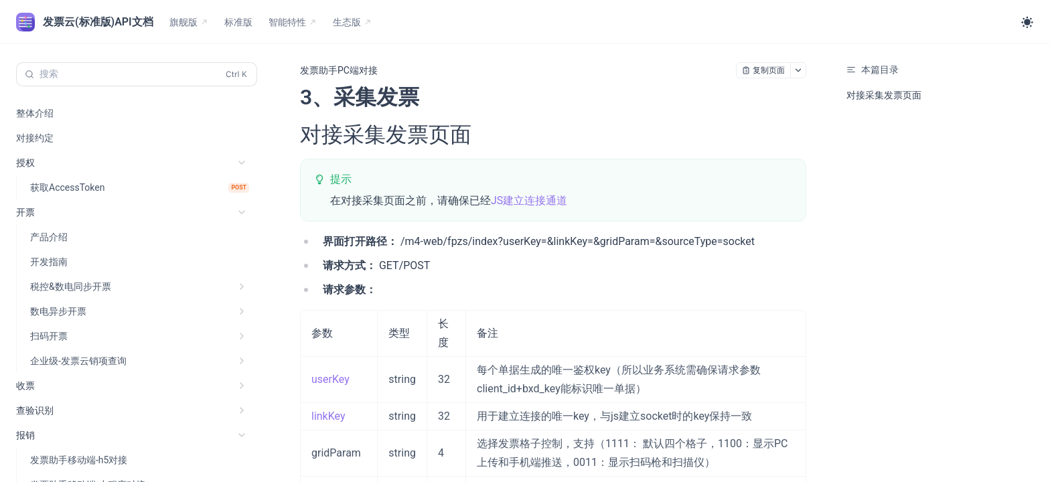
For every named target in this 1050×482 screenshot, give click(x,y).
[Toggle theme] (1027, 22)
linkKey (328, 416)
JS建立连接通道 (529, 200)
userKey (330, 379)
